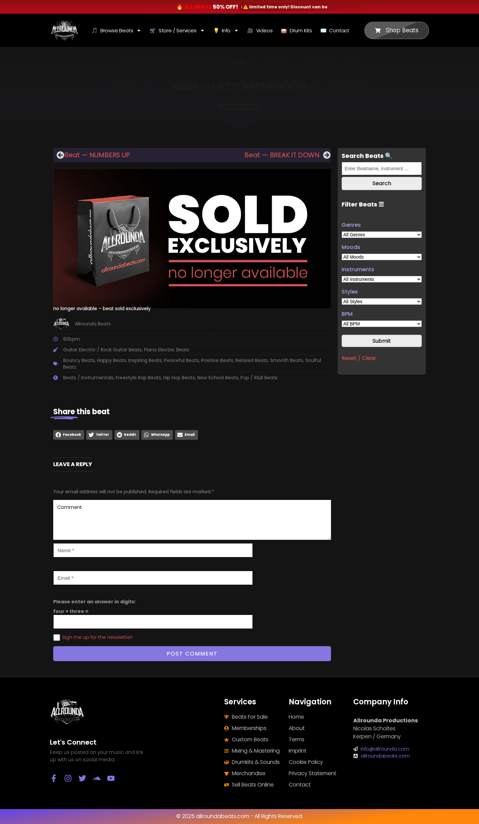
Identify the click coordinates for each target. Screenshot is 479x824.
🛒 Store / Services (177, 30)
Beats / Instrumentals (88, 377)
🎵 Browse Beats (116, 30)
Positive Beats (217, 360)
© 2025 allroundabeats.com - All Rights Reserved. (239, 816)
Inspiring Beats (145, 360)
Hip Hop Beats (179, 377)
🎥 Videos (259, 30)
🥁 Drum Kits (296, 30)
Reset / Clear (359, 358)
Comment (192, 520)
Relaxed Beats (252, 360)
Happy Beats (111, 360)
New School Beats (217, 377)
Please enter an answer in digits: (94, 601)
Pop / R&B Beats (258, 377)
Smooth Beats (286, 360)
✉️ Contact (334, 30)
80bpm (71, 339)
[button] (68, 435)
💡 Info (226, 30)
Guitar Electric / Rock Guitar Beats (102, 349)
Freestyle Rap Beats (138, 377)
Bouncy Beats (79, 360)
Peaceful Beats (181, 360)
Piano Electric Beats (166, 349)
